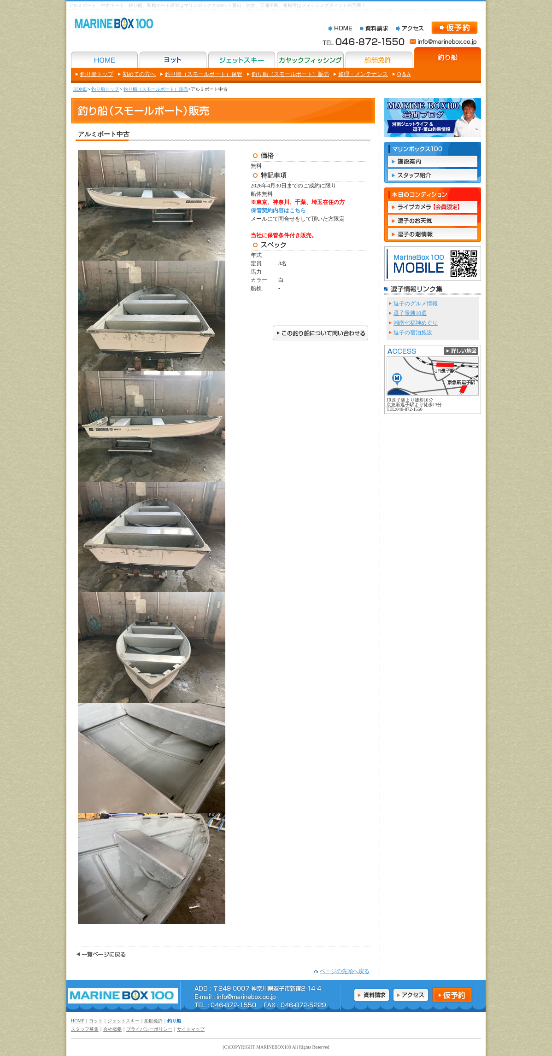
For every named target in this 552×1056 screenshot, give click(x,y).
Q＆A (404, 74)
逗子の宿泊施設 (412, 332)
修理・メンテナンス (363, 74)
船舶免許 (153, 1020)
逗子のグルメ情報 (415, 303)
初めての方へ (139, 74)
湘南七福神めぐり (415, 323)
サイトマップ (191, 1029)
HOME (80, 89)
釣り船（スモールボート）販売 (290, 74)
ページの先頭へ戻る (345, 971)
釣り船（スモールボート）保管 (203, 74)
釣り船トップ (96, 74)
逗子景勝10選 (410, 313)
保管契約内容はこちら (278, 210)
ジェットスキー (123, 1020)
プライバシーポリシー (149, 1029)
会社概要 (112, 1029)
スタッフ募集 (85, 1029)
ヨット (96, 1020)
